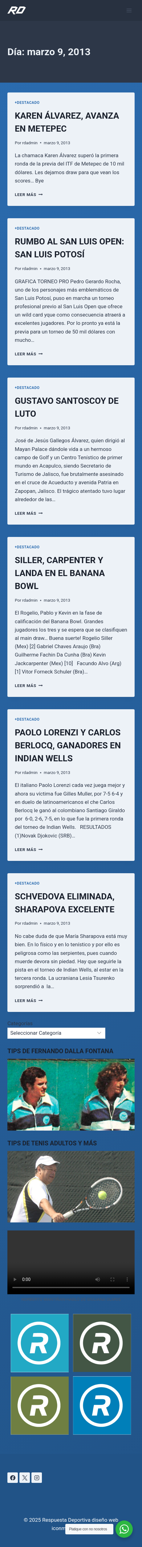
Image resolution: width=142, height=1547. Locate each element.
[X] (24, 1477)
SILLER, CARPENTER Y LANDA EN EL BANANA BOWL (60, 573)
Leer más (29, 194)
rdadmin (30, 142)
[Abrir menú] (129, 10)
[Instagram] (36, 1477)
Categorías (20, 1023)
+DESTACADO (27, 102)
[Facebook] (12, 1477)
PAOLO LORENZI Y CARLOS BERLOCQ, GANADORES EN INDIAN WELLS (68, 745)
